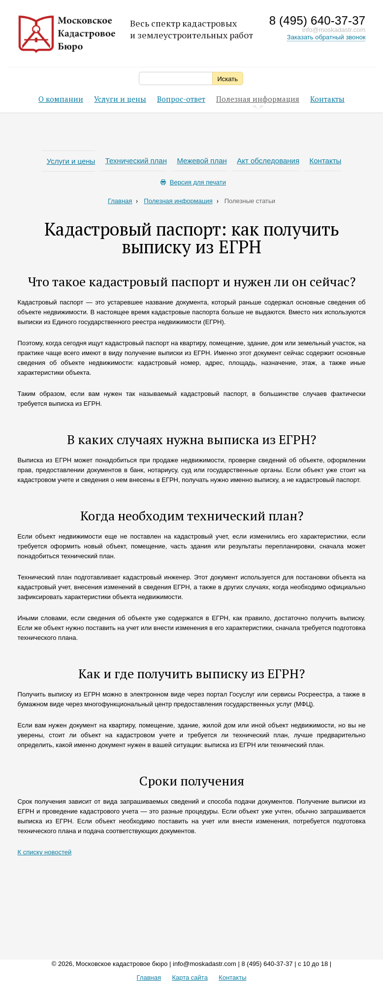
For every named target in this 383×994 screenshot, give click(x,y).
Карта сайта (189, 977)
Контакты (327, 99)
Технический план (136, 160)
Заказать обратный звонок (326, 37)
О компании (60, 99)
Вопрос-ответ (181, 99)
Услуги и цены (120, 99)
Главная (123, 201)
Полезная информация (257, 99)
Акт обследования (268, 160)
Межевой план (201, 160)
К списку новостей (45, 852)
